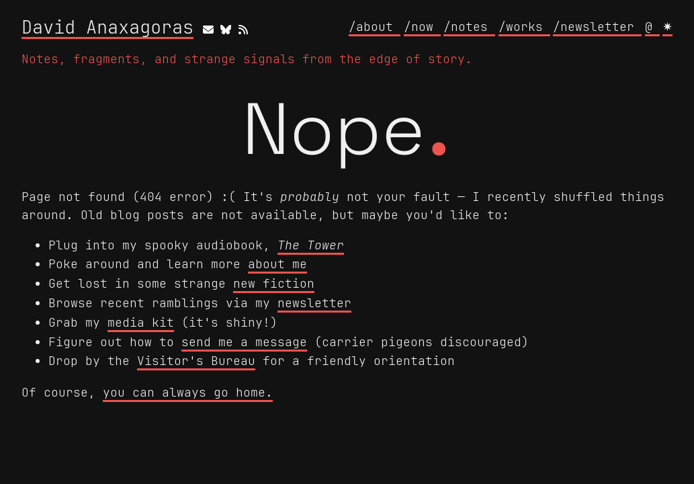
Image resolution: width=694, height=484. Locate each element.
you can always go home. (188, 392)
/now (422, 26)
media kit (140, 322)
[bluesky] (225, 28)
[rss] (243, 28)
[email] (208, 28)
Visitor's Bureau (196, 360)
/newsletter (597, 26)
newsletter (314, 303)
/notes (469, 26)
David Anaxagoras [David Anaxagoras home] (107, 28)
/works (524, 26)
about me (277, 264)
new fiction (273, 283)
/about (374, 26)
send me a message (244, 342)
